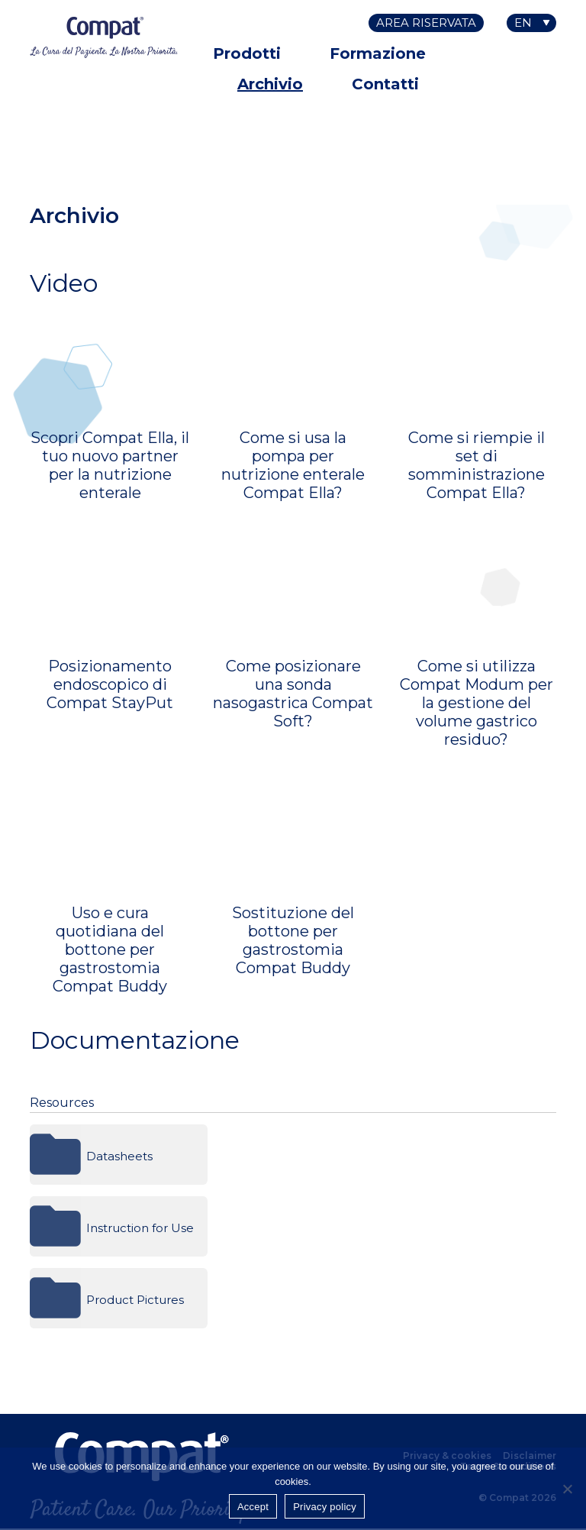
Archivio (270, 84)
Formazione (378, 53)
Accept (253, 1506)
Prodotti (247, 53)
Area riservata (426, 22)
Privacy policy (324, 1506)
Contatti (385, 84)
